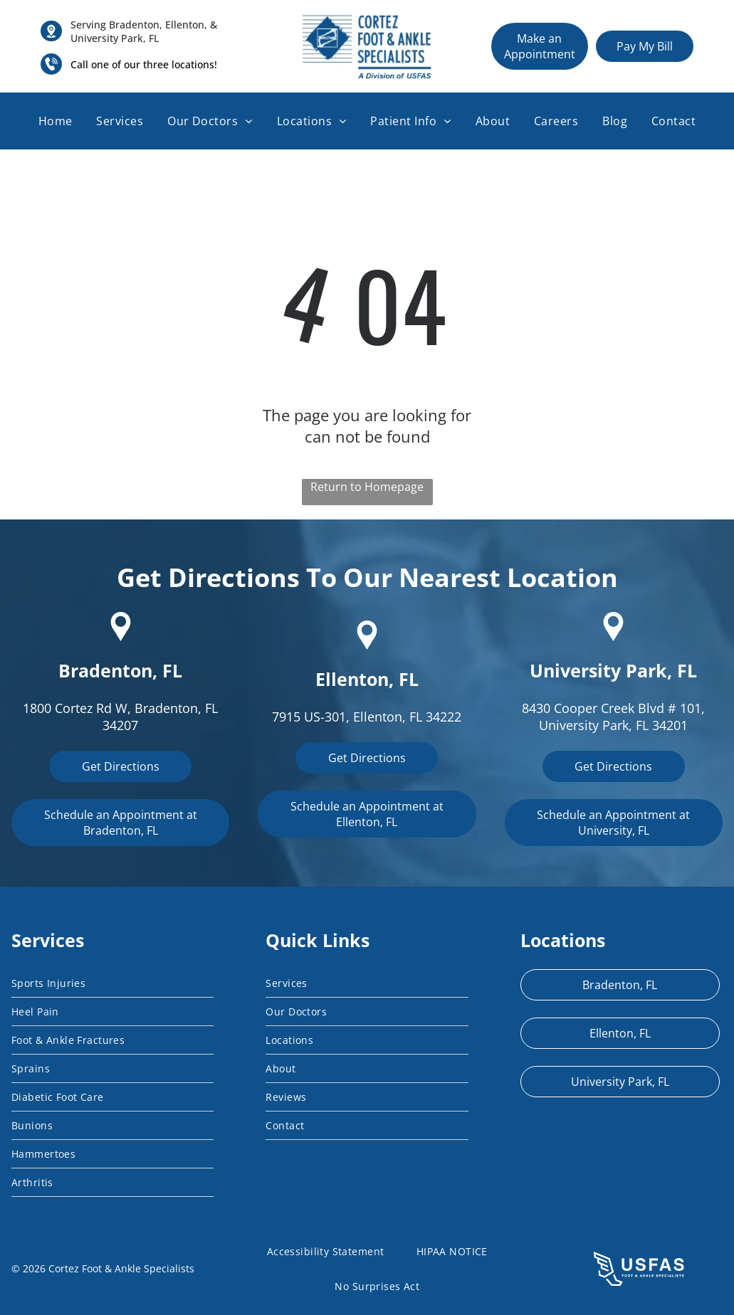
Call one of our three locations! (143, 64)
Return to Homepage (367, 487)
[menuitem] (55, 121)
